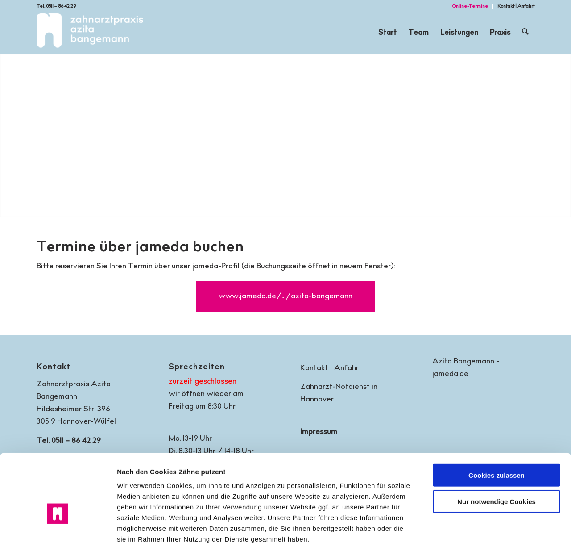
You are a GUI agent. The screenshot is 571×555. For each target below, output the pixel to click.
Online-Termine (470, 6)
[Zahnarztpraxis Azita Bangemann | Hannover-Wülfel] (90, 33)
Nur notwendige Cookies (496, 455)
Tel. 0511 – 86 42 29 (56, 6)
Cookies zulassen (496, 428)
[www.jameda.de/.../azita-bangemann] (285, 296)
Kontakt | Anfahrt (515, 6)
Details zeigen (472, 537)
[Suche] (525, 33)
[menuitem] (470, 6)
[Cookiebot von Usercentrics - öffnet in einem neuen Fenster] (58, 537)
